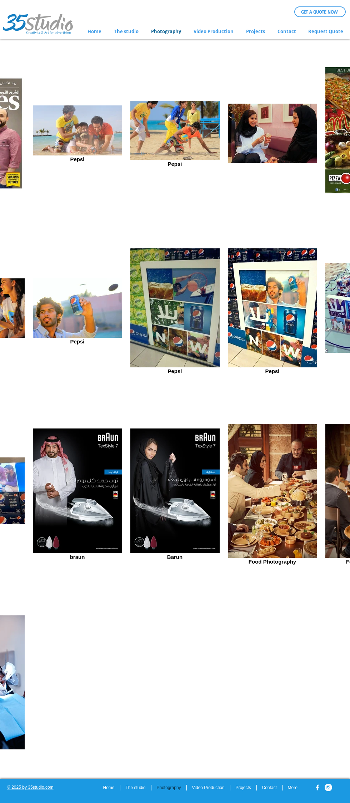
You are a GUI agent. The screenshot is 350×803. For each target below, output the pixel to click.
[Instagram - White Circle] (328, 787)
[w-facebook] (317, 787)
